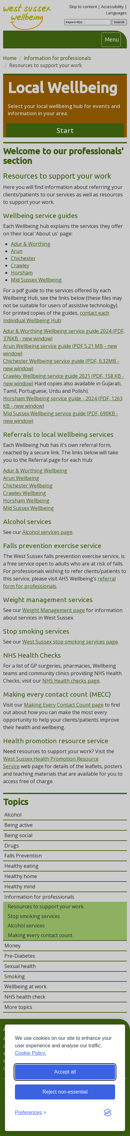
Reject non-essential (65, 1091)
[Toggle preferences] (30, 1112)
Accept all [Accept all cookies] (65, 1071)
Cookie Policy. (30, 1053)
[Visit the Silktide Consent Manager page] (107, 1112)
